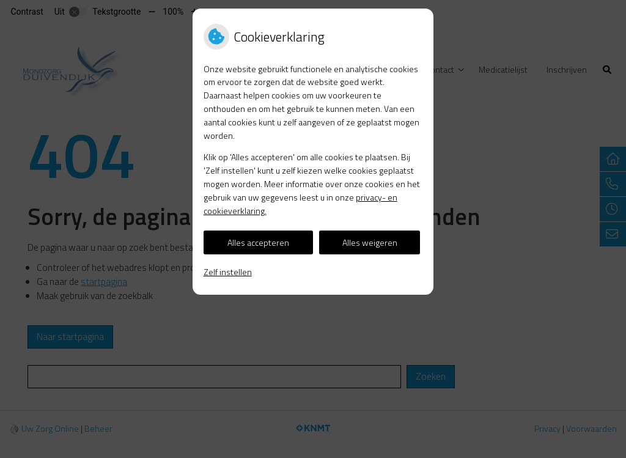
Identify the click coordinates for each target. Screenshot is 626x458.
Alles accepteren (258, 242)
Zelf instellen (228, 271)
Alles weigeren (369, 242)
